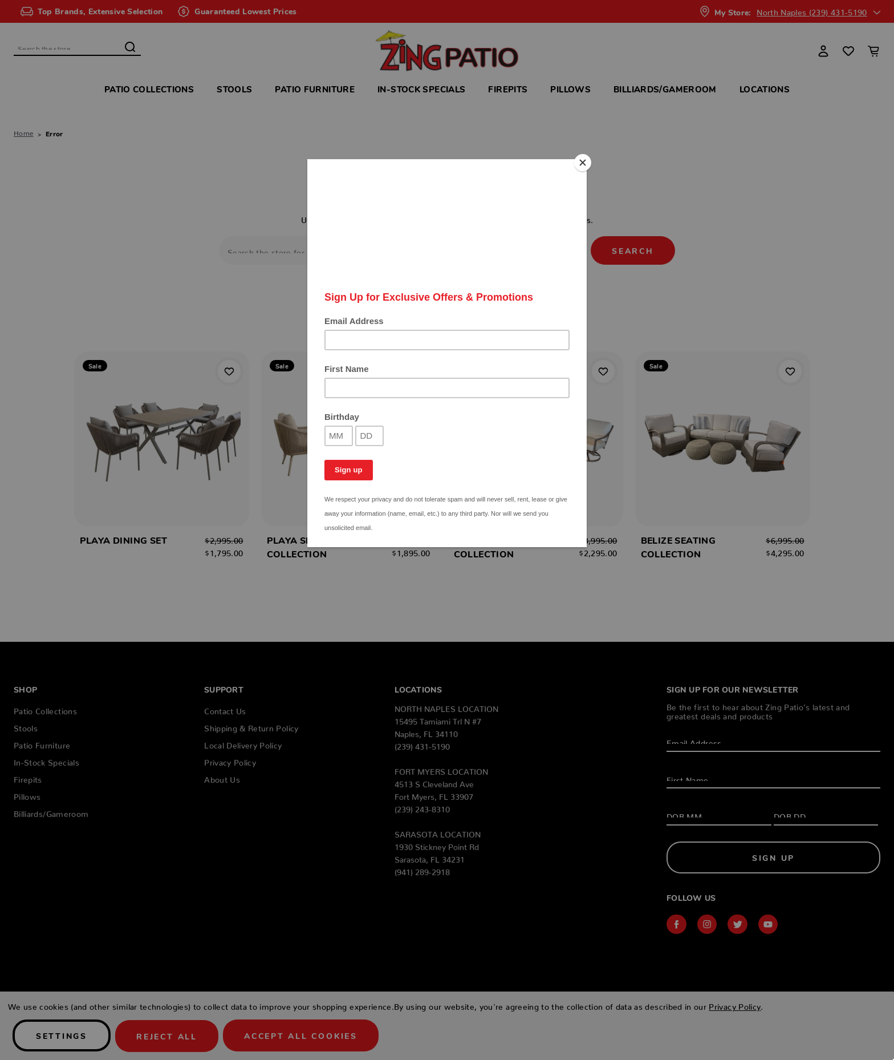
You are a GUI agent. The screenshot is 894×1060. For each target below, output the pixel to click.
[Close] (583, 162)
